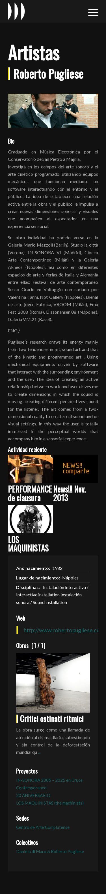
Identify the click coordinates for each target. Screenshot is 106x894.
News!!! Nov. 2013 (69, 493)
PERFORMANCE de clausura (30, 493)
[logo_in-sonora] (44, 11)
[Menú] (90, 11)
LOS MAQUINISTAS (28, 544)
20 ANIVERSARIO (33, 795)
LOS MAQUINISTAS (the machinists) (50, 802)
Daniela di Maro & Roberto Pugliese (50, 851)
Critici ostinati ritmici (52, 718)
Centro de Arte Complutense (43, 827)
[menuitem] (90, 11)
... (39, 752)
